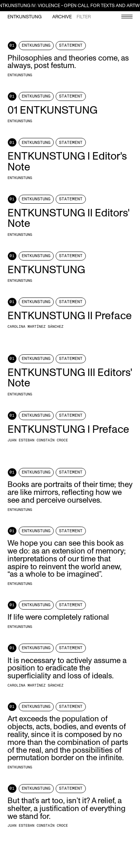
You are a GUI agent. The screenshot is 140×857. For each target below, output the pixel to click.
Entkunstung (24, 17)
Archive (62, 17)
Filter (84, 17)
